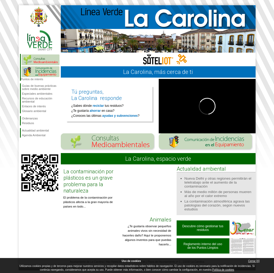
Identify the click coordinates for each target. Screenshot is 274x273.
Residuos (28, 123)
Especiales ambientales (37, 93)
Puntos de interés (32, 79)
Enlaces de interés (34, 106)
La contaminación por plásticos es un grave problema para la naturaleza (88, 181)
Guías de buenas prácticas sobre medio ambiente (39, 87)
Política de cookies (223, 269)
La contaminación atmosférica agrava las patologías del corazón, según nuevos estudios (217, 205)
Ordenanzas (30, 118)
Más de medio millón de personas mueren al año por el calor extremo (218, 194)
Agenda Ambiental (34, 135)
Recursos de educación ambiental (37, 100)
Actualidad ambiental (35, 130)
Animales (160, 219)
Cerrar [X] (254, 261)
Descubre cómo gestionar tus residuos (202, 228)
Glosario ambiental (34, 111)
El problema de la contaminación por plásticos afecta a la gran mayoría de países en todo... (88, 202)
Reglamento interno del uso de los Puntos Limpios (202, 246)
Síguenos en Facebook (23, 146)
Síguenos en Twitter (32, 146)
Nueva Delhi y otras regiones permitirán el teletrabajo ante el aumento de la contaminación (218, 182)
